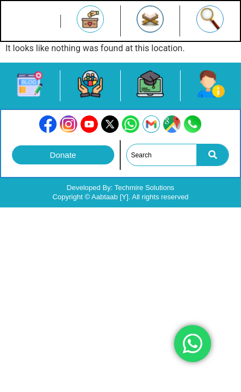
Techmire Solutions (145, 187)
